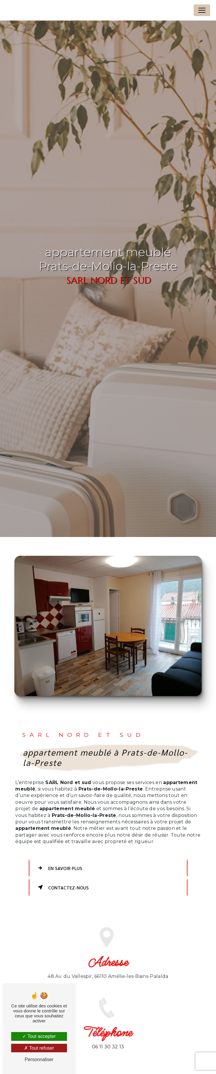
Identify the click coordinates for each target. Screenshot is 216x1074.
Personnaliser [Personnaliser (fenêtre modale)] (39, 1059)
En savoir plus (59, 868)
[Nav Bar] (202, 10)
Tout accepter (39, 1036)
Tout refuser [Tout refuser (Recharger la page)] (39, 1048)
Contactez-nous (62, 887)
